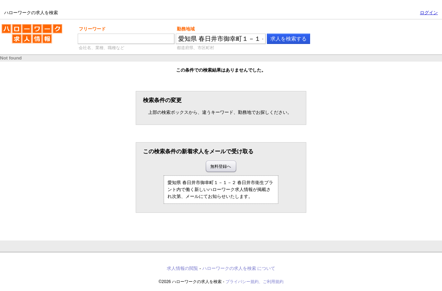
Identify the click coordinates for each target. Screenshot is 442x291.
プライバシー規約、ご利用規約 (254, 281)
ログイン (429, 12)
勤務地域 (186, 28)
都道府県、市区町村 (195, 47)
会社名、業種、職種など (101, 47)
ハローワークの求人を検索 (32, 36)
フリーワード (92, 28)
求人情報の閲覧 (182, 268)
